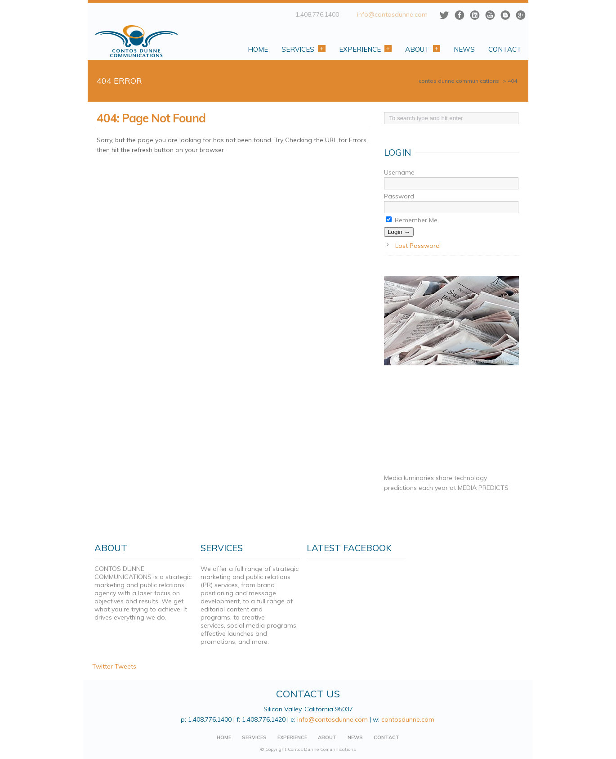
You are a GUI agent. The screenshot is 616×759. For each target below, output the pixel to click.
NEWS (355, 737)
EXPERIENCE (292, 737)
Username (399, 172)
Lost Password (417, 246)
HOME (224, 737)
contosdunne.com (408, 719)
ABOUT (327, 737)
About (422, 49)
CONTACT (387, 737)
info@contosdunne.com (392, 14)
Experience (365, 49)
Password (399, 196)
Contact (505, 49)
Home (258, 49)
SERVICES (254, 737)
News (464, 49)
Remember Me (411, 220)
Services (303, 49)
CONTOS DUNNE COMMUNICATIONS (459, 80)
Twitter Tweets (114, 666)
